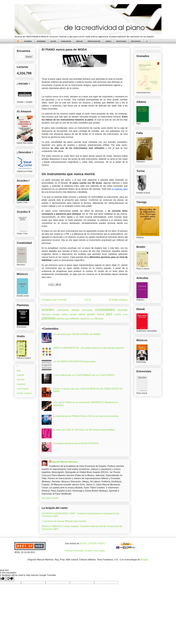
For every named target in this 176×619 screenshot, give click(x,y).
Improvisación (23, 389)
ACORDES (28, 41)
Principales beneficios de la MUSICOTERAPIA (76, 443)
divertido (123, 310)
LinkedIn (20, 375)
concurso (87, 310)
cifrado (75, 310)
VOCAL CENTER (88, 543)
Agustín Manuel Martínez (65, 462)
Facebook (21, 384)
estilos (65, 314)
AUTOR (53, 41)
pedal (125, 314)
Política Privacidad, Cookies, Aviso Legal (85, 550)
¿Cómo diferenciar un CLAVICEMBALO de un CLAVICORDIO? (84, 375)
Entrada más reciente (54, 299)
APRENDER (41, 41)
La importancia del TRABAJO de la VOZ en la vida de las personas (86, 416)
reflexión (74, 318)
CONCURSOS (66, 41)
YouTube (20, 379)
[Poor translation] (10, 578)
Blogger (144, 559)
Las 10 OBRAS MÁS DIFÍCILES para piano (74, 361)
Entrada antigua (118, 299)
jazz (109, 314)
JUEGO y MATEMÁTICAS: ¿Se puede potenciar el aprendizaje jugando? (88, 348)
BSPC (102, 543)
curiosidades (105, 310)
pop (67, 318)
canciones (63, 310)
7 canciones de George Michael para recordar (64, 521)
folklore (81, 314)
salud (92, 319)
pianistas (49, 318)
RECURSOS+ (136, 41)
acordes (48, 310)
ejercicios (46, 314)
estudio (73, 314)
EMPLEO (79, 41)
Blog (19, 371)
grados (91, 314)
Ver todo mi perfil (50, 498)
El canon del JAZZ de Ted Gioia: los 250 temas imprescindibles (84, 430)
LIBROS (108, 41)
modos (118, 314)
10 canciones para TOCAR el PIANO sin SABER (77, 334)
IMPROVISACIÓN (94, 41)
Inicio (88, 299)
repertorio (85, 318)
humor (100, 314)
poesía (60, 318)
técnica (99, 318)
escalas (56, 314)
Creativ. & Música (24, 393)
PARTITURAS (121, 41)
